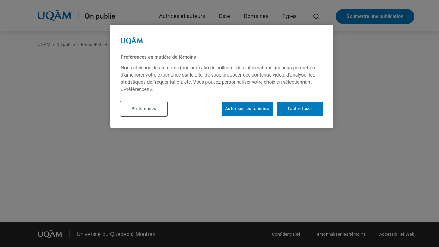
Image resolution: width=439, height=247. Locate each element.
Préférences (144, 108)
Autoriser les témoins (247, 108)
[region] (221, 76)
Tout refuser (299, 108)
